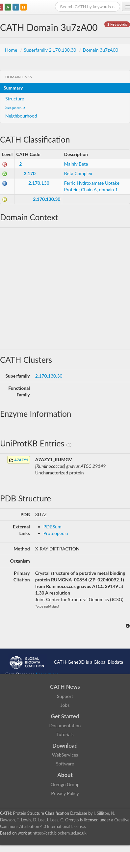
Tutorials (64, 734)
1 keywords (117, 24)
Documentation (65, 725)
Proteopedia (55, 533)
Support (65, 696)
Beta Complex (78, 173)
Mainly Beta (76, 164)
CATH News (65, 686)
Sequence (15, 107)
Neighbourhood (21, 116)
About (65, 774)
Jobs (65, 705)
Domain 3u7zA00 (100, 50)
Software (65, 763)
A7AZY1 (18, 460)
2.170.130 (38, 183)
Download (65, 745)
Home (11, 50)
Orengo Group (64, 784)
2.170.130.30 (46, 199)
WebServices (65, 755)
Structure (14, 98)
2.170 (30, 173)
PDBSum (52, 526)
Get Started (65, 716)
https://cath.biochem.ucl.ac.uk (60, 833)
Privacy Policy (65, 793)
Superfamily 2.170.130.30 (50, 50)
